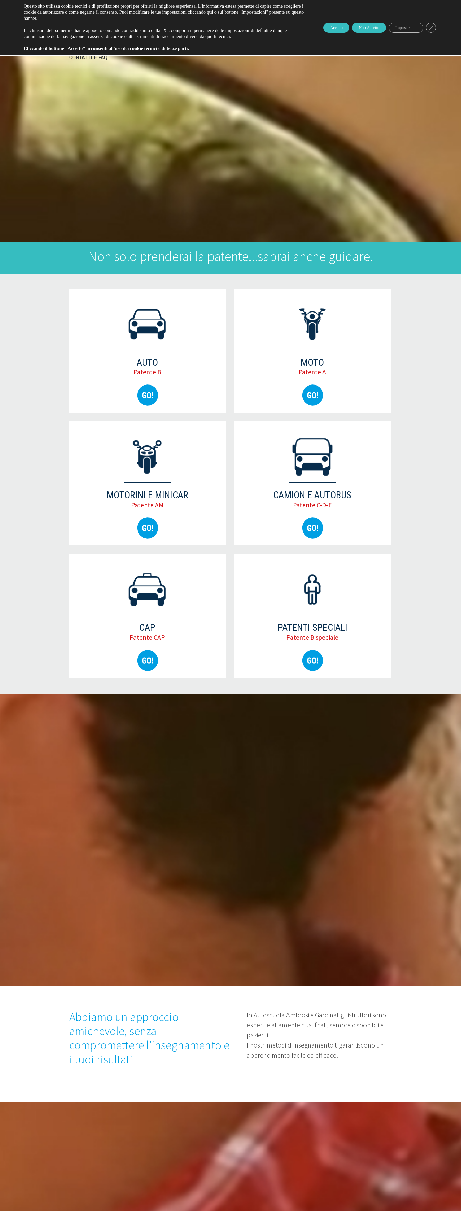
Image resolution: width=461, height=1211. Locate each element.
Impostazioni (399, 27)
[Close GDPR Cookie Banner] (430, 28)
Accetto (310, 27)
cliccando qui (232, 12)
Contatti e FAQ (88, 57)
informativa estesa (219, 6)
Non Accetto (352, 27)
